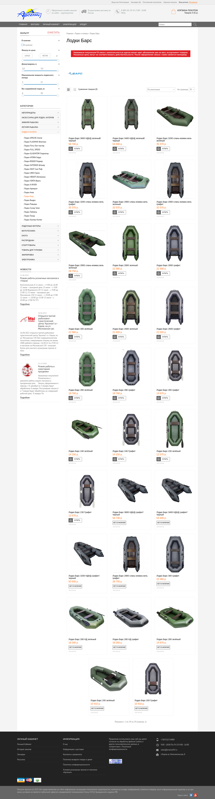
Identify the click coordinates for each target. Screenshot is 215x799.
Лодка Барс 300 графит (167, 576)
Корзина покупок (170, 2)
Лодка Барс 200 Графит (146, 700)
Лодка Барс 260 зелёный (168, 639)
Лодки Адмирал (30, 188)
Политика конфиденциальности (76, 764)
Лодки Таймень (30, 212)
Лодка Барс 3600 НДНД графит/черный (128, 513)
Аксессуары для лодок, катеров (38, 118)
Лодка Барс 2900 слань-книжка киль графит (174, 203)
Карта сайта (183, 795)
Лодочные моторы (31, 226)
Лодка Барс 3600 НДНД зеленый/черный (85, 139)
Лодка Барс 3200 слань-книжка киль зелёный (174, 139)
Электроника (28, 260)
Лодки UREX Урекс (32, 173)
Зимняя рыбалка (30, 122)
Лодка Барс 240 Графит (124, 451)
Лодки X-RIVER (30, 184)
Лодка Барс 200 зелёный (102, 700)
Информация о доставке (73, 749)
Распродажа (28, 240)
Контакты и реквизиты (72, 754)
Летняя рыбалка (30, 127)
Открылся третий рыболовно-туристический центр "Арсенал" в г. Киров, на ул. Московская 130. (48, 322)
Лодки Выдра (30, 200)
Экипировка (28, 255)
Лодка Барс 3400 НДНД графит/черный (171, 513)
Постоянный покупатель (152, 2)
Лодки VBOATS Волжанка (34, 177)
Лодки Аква (29, 192)
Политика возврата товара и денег (77, 759)
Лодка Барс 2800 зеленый (125, 265)
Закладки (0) (136, 2)
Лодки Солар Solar (32, 208)
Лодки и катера (29, 132)
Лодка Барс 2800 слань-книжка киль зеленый (86, 266)
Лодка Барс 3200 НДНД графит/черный (84, 577)
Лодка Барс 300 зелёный (81, 329)
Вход (113, 2)
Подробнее (25, 304)
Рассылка (21, 759)
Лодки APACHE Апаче (33, 138)
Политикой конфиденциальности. (120, 747)
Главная (69, 33)
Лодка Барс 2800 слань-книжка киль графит (130, 577)
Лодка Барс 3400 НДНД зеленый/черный (129, 139)
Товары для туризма (32, 250)
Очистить (53, 32)
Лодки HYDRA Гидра (32, 157)
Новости (25, 269)
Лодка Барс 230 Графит (80, 512)
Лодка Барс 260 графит (167, 390)
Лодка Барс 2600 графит (168, 329)
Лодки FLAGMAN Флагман (35, 142)
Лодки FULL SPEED (32, 149)
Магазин (35, 24)
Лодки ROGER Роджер (33, 161)
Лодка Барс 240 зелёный (81, 451)
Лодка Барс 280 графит (124, 390)
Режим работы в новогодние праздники (46, 369)
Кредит (83, 24)
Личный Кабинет (51, 24)
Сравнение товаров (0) (87, 89)
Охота (25, 236)
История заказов (24, 749)
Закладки (21, 754)
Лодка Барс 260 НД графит (126, 639)
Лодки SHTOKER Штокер (34, 165)
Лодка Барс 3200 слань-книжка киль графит (86, 203)
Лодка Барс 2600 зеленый (125, 329)
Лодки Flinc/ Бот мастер (34, 145)
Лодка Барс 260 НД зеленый (82, 639)
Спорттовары (28, 245)
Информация (69, 24)
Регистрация (124, 2)
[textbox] (175, 24)
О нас (65, 744)
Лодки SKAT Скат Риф (33, 169)
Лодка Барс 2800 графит (168, 265)
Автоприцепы (29, 113)
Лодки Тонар (29, 216)
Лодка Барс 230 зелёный (168, 451)
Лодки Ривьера (30, 204)
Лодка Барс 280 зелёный (81, 390)
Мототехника (28, 231)
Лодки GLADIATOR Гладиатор (36, 153)
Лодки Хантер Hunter (33, 219)
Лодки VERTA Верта (32, 180)
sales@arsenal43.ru (169, 750)
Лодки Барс (29, 196)
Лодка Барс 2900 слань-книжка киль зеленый (130, 203)
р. (57, 55)
